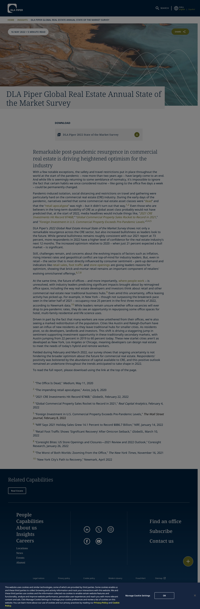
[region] (100, 596)
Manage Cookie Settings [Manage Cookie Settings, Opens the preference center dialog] (137, 595)
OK (164, 595)
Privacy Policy (101, 602)
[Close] (194, 595)
